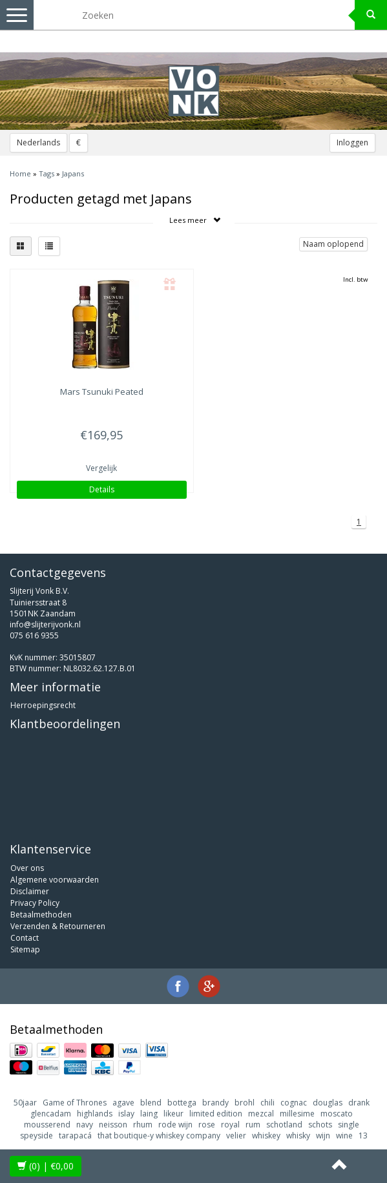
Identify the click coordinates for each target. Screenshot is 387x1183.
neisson (113, 1124)
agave (123, 1102)
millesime (297, 1113)
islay (126, 1113)
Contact (24, 937)
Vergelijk (101, 468)
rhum (142, 1124)
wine (344, 1135)
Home (20, 173)
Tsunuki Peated (101, 391)
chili (267, 1102)
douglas (327, 1102)
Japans (73, 173)
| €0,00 (45, 1166)
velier (236, 1135)
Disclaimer (29, 891)
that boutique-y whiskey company (159, 1135)
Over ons (27, 868)
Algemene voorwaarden (54, 879)
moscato (336, 1113)
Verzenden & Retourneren (57, 926)
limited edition (215, 1113)
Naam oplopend (333, 243)
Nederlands (38, 142)
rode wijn (175, 1124)
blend (151, 1102)
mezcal (261, 1113)
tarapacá (75, 1135)
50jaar (25, 1102)
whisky (298, 1135)
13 (363, 1135)
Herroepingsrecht (43, 705)
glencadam (50, 1113)
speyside (36, 1135)
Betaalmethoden (41, 914)
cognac (293, 1102)
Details (101, 489)
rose (206, 1124)
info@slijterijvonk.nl (45, 624)
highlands (94, 1113)
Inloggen (352, 142)
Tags (46, 173)
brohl (245, 1102)
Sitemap (25, 949)
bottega (181, 1102)
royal (230, 1124)
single (348, 1124)
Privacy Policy (34, 902)
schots (320, 1124)
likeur (173, 1113)
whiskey (266, 1135)
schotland (284, 1124)
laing (149, 1113)
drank (359, 1102)
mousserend (47, 1124)
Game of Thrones (75, 1102)
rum (253, 1124)
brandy (215, 1102)
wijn (323, 1135)
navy (84, 1124)
